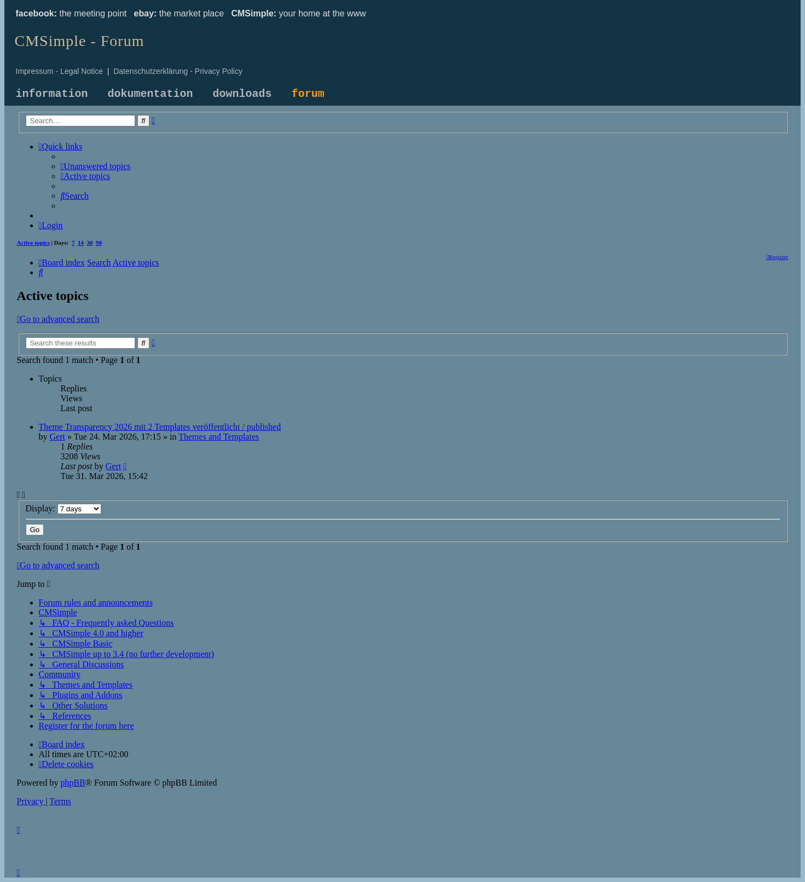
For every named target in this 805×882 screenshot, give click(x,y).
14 (81, 242)
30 (90, 242)
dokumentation (150, 94)
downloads (242, 94)
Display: (63, 508)
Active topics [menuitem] (33, 242)
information (52, 94)
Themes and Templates (218, 436)
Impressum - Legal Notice (59, 71)
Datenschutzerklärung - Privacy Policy (177, 71)
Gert (57, 436)
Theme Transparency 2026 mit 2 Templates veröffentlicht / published (160, 426)
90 (99, 242)
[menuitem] (96, 166)
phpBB (72, 782)
